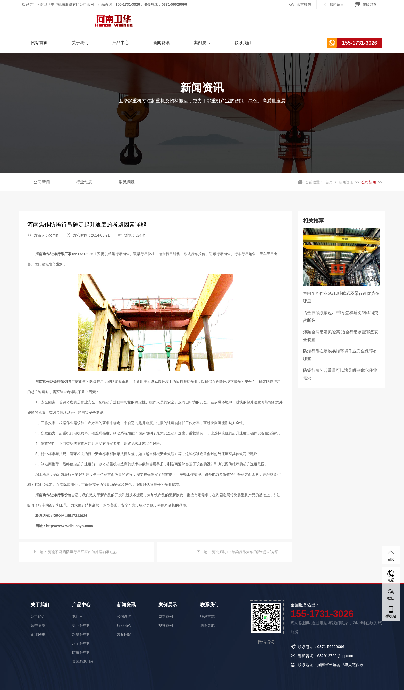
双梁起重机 (81, 611)
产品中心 (181, 19)
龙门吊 (77, 593)
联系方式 (207, 593)
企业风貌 (38, 611)
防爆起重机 (81, 629)
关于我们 (141, 19)
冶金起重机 (81, 620)
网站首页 (100, 19)
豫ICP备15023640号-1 (170, 676)
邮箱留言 (333, 4)
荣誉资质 (38, 602)
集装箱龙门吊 (83, 638)
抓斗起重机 (81, 602)
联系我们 (303, 19)
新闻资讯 (222, 19)
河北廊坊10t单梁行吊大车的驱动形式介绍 (244, 528)
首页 (329, 159)
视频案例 (165, 602)
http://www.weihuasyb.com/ (69, 502)
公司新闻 (41, 158)
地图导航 (207, 602)
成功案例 (165, 593)
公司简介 (38, 593)
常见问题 (127, 158)
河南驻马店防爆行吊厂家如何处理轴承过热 (82, 528)
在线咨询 (366, 4)
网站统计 (7, 686)
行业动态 (84, 158)
